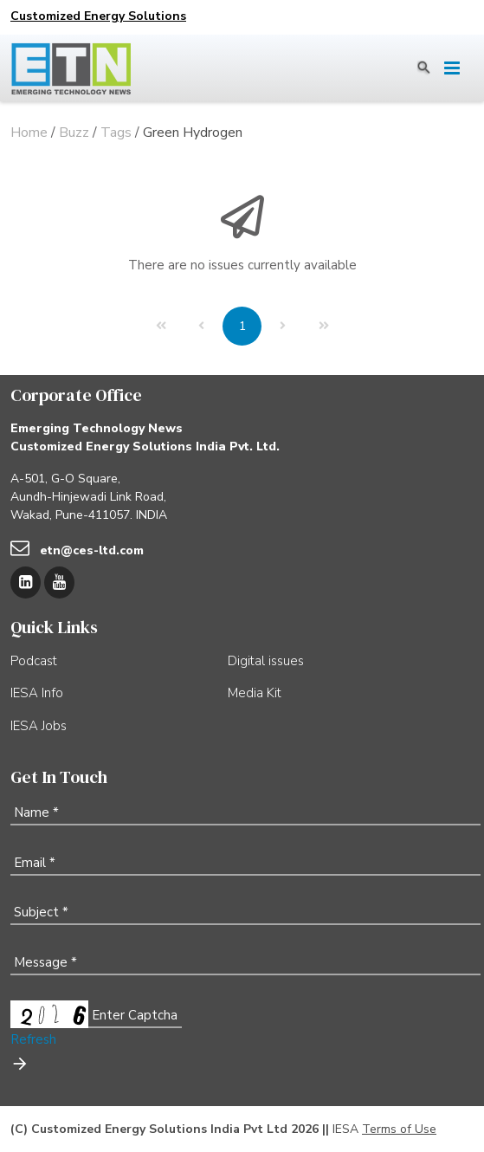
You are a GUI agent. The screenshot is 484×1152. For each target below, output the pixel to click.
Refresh (33, 1039)
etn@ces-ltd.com (92, 550)
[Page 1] (242, 326)
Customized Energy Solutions (98, 16)
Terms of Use (399, 1129)
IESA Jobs (38, 726)
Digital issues (266, 661)
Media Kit (254, 693)
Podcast (33, 661)
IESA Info (36, 693)
